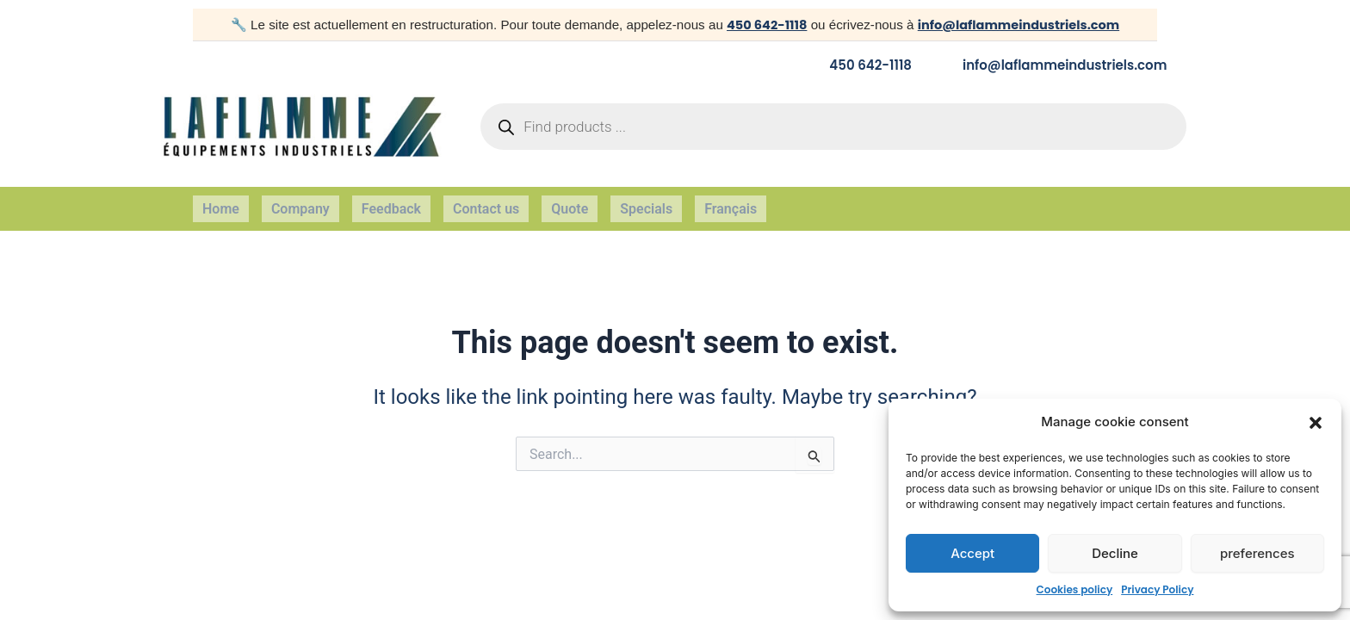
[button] (1315, 422)
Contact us (486, 202)
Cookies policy (1075, 589)
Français (730, 202)
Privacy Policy (1157, 589)
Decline (1115, 553)
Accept (972, 553)
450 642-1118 (762, 25)
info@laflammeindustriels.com (1019, 25)
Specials (646, 202)
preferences (1257, 553)
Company (300, 202)
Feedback (391, 202)
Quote (569, 202)
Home (220, 202)
